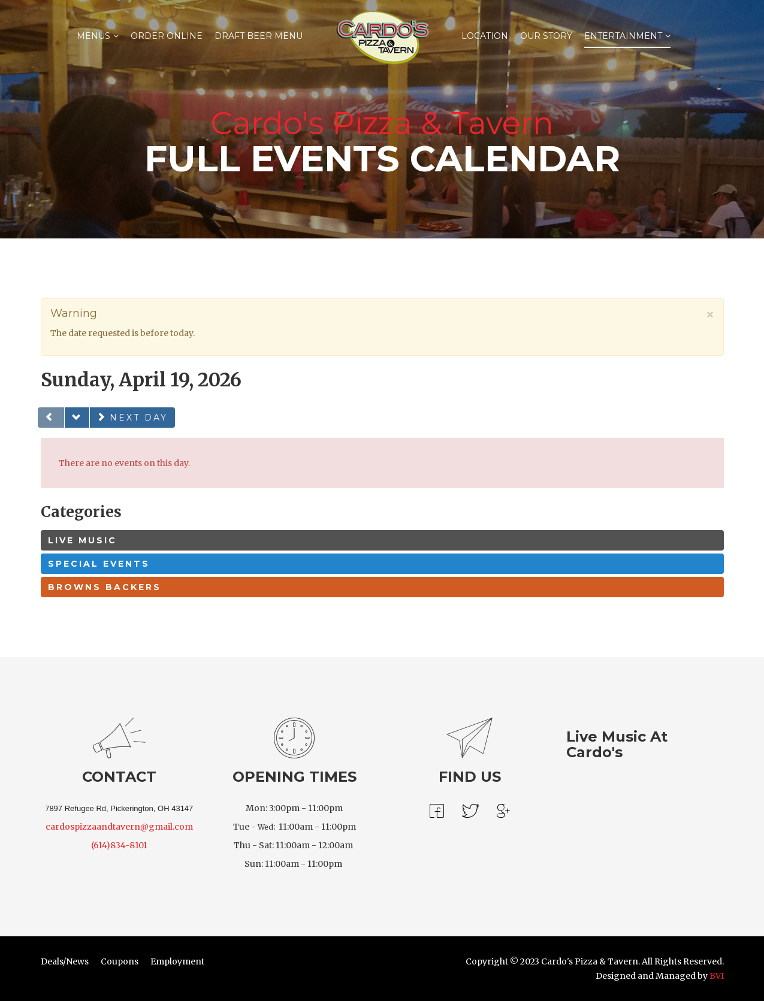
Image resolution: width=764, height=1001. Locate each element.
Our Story (546, 36)
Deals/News (65, 961)
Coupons (119, 961)
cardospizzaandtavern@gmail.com (119, 826)
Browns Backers (104, 587)
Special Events (99, 563)
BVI (716, 975)
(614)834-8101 (119, 845)
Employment (177, 961)
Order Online (167, 36)
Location (484, 36)
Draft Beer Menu (259, 36)
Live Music (82, 540)
